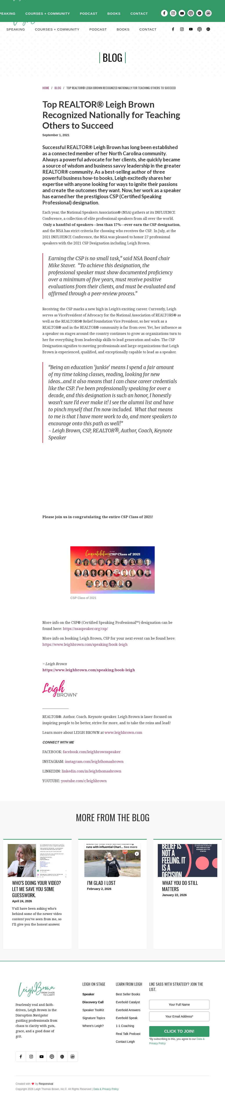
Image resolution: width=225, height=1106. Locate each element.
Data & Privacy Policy (106, 1089)
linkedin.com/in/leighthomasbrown (91, 771)
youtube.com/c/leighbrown (84, 780)
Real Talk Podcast (128, 1034)
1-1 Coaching (125, 1026)
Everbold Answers (128, 1010)
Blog (57, 87)
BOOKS (123, 29)
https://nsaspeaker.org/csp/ (85, 628)
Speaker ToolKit (93, 1010)
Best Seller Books (128, 994)
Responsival (46, 1083)
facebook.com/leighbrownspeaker (92, 751)
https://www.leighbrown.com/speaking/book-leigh (84, 644)
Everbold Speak (127, 1018)
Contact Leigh (125, 1041)
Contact (139, 13)
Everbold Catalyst (128, 1002)
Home (45, 87)
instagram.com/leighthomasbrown (94, 761)
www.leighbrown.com (123, 732)
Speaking (15, 29)
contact (148, 29)
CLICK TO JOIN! (179, 1031)
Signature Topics (93, 1018)
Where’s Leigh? (93, 1026)
